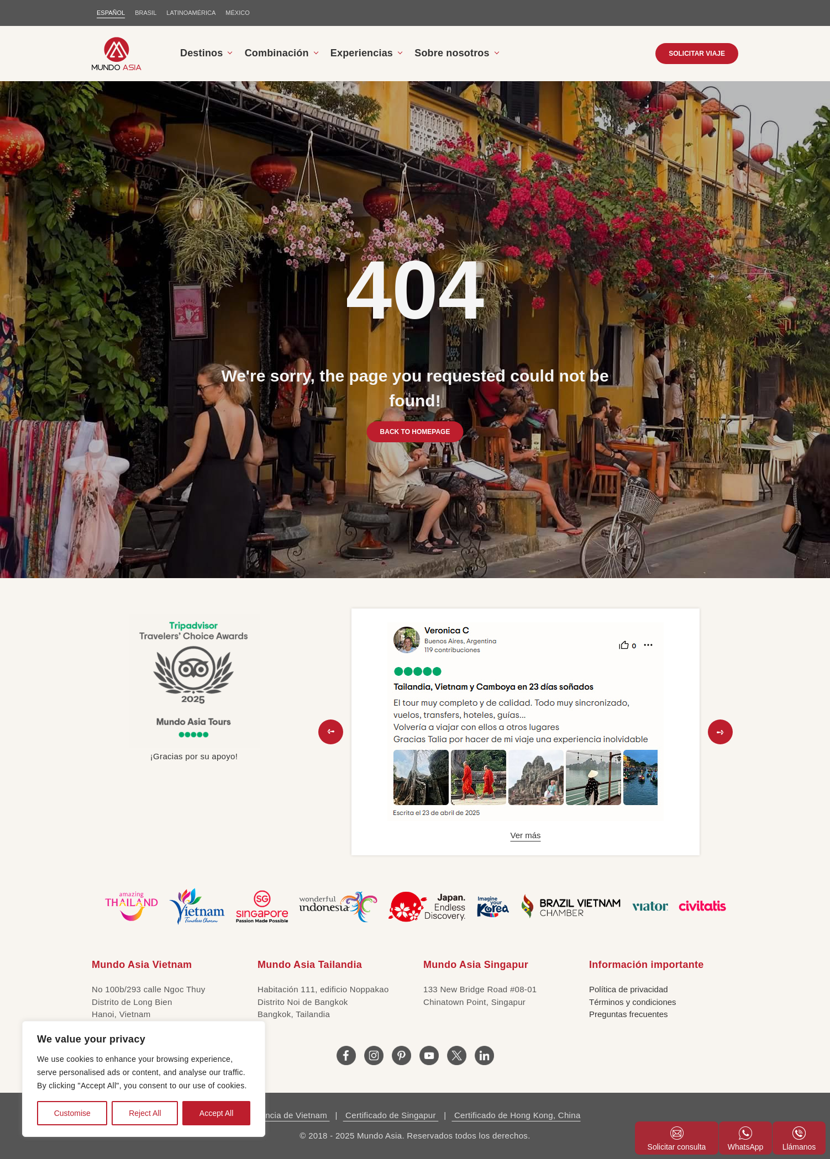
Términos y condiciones (632, 1002)
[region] (143, 1079)
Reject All (145, 1113)
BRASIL (145, 12)
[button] (330, 731)
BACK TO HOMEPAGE (415, 432)
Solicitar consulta (677, 1138)
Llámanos (799, 1138)
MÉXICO (237, 12)
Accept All (216, 1113)
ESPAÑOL (111, 12)
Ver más (525, 835)
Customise (72, 1113)
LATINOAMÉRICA (191, 12)
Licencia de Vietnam (289, 1115)
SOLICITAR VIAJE (697, 53)
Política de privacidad (628, 989)
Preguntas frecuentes (628, 1014)
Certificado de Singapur (391, 1115)
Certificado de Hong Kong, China (515, 1115)
